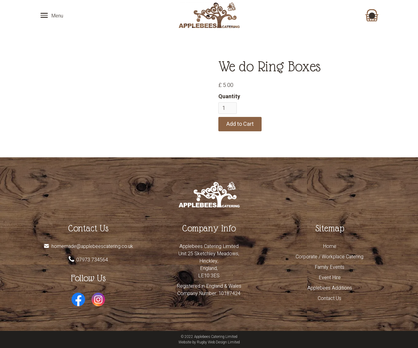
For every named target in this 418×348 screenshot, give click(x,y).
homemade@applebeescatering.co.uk (92, 246)
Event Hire (330, 277)
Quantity (229, 96)
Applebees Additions (329, 288)
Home (329, 246)
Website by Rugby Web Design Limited (209, 342)
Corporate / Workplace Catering (329, 256)
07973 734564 (92, 260)
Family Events (329, 267)
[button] (371, 15)
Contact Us (329, 298)
